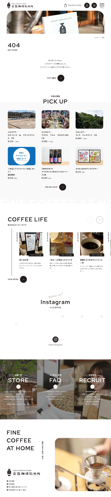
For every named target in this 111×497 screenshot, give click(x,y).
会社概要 (12, 476)
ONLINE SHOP (51, 187)
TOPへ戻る (51, 78)
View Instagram (55, 341)
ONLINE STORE (72, 5)
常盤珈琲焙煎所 (20, 5)
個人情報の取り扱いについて (18, 482)
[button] (90, 219)
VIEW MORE (13, 279)
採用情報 (12, 479)
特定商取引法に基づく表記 (17, 485)
